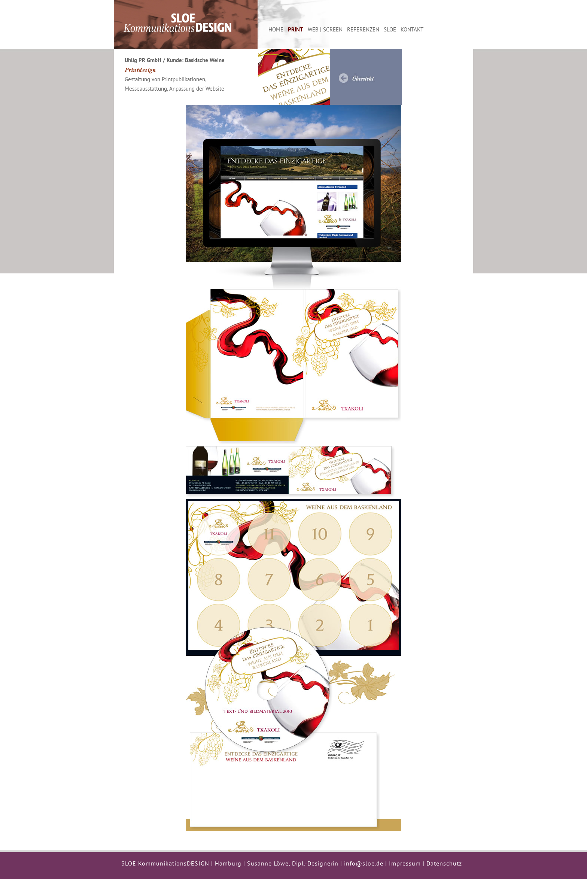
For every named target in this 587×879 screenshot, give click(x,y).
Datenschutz (444, 863)
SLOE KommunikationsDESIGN (165, 863)
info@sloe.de (363, 863)
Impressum (405, 863)
